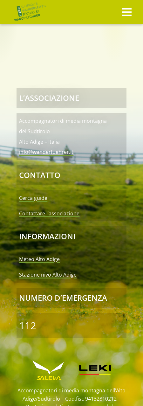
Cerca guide (33, 197)
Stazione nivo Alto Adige (48, 274)
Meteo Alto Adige (39, 259)
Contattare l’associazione (49, 213)
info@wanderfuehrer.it (46, 151)
